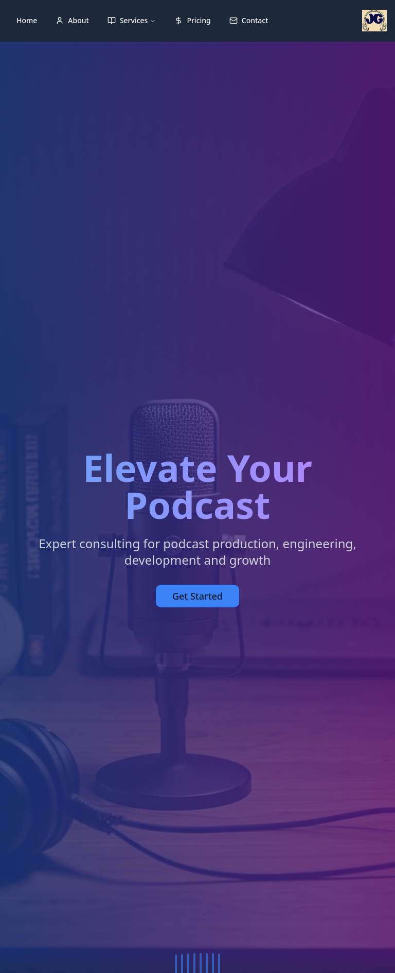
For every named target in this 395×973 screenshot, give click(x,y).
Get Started (197, 596)
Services (131, 20)
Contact (248, 20)
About (72, 20)
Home (26, 20)
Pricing (192, 20)
